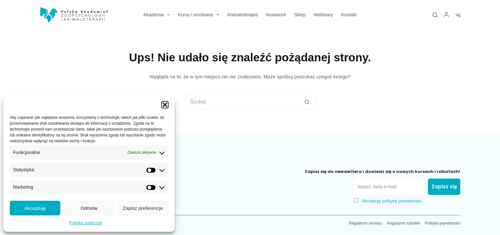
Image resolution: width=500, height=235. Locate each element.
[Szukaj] (435, 14)
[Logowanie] (446, 15)
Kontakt (349, 14)
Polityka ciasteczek (85, 223)
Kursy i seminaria (200, 15)
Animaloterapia (242, 14)
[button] (165, 105)
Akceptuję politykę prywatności (392, 200)
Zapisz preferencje (143, 208)
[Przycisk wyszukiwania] (307, 102)
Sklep (300, 14)
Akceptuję (35, 208)
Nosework (276, 14)
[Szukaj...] (242, 102)
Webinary (323, 14)
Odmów (89, 208)
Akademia (157, 15)
